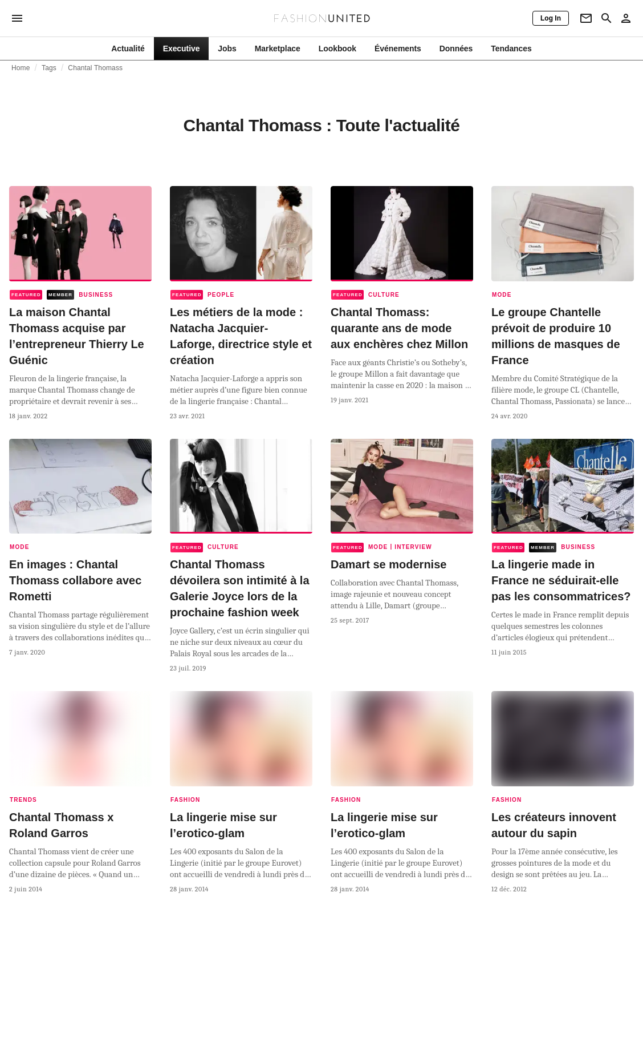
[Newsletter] (586, 18)
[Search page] (606, 18)
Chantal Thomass (95, 68)
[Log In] (550, 18)
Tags (49, 68)
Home (20, 68)
